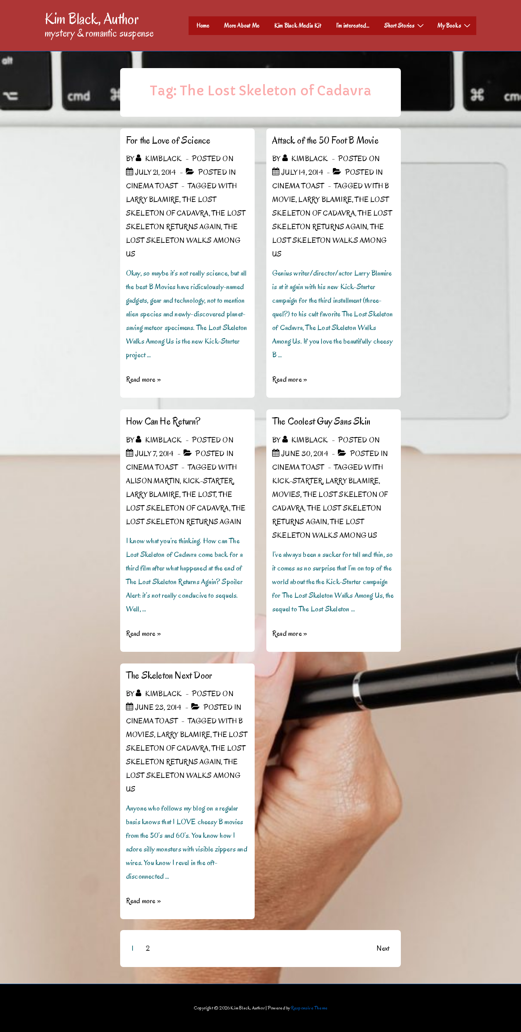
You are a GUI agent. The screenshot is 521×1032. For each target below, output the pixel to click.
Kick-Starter (208, 481)
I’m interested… (352, 26)
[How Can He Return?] (154, 454)
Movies (286, 495)
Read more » (143, 379)
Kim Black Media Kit (297, 26)
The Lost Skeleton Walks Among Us (183, 240)
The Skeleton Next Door (169, 675)
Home (203, 26)
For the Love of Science (168, 140)
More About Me (241, 26)
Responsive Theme (309, 1007)
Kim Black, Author (92, 19)
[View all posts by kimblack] (159, 159)
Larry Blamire (153, 200)
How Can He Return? (163, 421)
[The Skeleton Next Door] (158, 707)
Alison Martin (153, 481)
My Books (454, 25)
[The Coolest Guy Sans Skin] (304, 454)
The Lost (199, 495)
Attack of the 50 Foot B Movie (325, 140)
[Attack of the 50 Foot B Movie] (302, 172)
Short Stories (405, 25)
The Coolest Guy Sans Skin (321, 421)
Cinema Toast (152, 186)
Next (382, 948)
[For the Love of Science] (155, 172)
